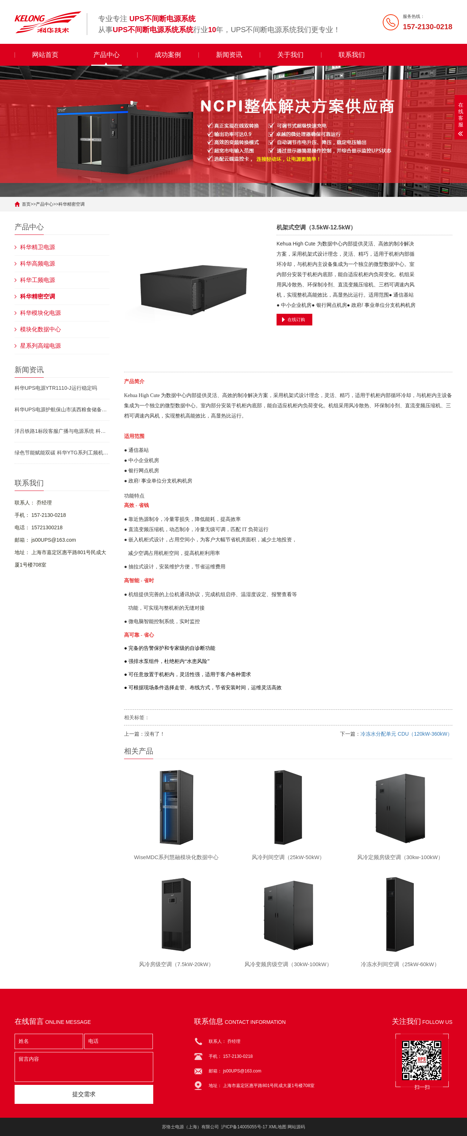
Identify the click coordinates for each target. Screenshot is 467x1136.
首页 (26, 204)
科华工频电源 (37, 280)
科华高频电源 (37, 263)
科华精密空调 (71, 204)
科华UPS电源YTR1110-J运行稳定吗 (56, 388)
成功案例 (168, 54)
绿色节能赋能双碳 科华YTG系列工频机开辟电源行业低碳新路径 (62, 452)
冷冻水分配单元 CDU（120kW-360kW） (406, 734)
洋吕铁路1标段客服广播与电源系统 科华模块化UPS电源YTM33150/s (62, 431)
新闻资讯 (229, 54)
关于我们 (290, 54)
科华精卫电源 (37, 247)
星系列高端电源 (40, 346)
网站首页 (45, 54)
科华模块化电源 (40, 313)
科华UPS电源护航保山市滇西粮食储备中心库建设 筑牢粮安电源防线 (62, 409)
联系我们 (352, 54)
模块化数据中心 (40, 329)
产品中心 (106, 54)
